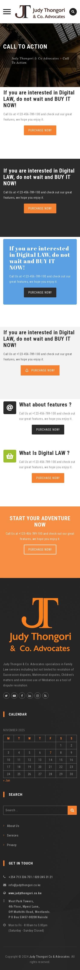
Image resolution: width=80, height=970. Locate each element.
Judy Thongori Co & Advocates (49, 956)
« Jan (6, 780)
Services (12, 835)
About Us (13, 826)
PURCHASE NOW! (40, 130)
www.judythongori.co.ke (25, 893)
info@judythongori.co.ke (25, 885)
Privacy (12, 845)
